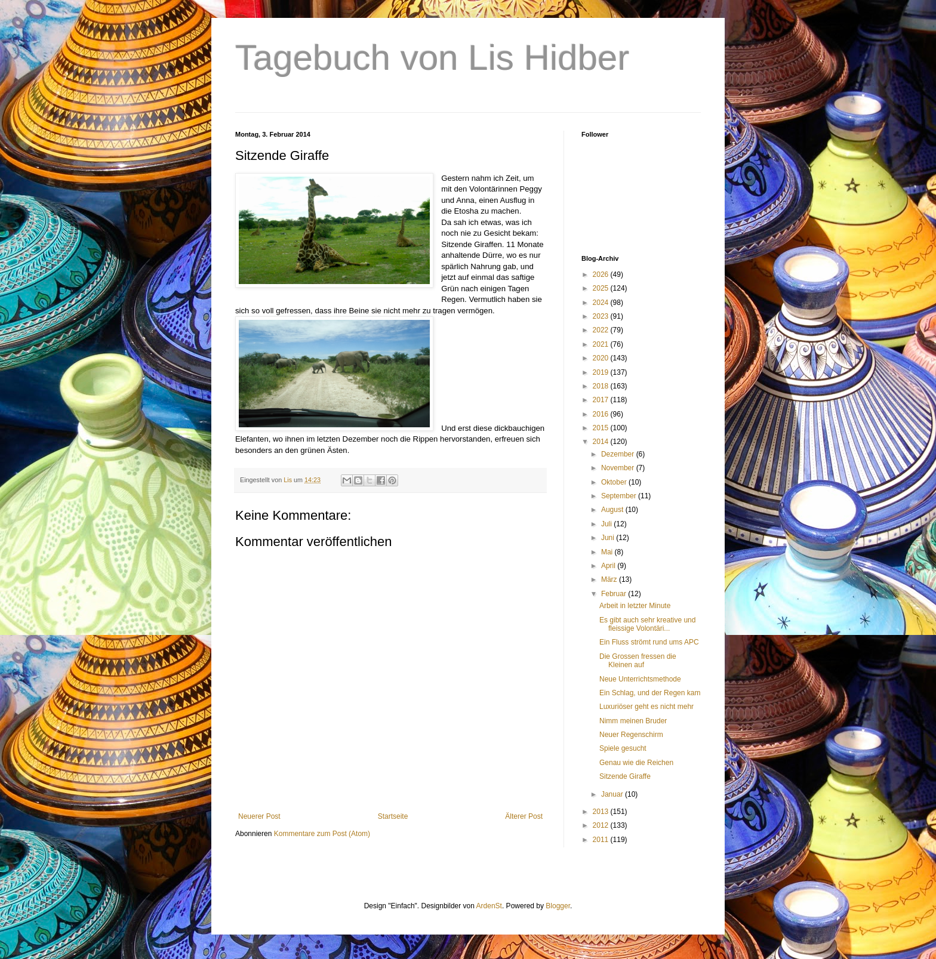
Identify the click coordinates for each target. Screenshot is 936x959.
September (619, 496)
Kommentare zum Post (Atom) (322, 834)
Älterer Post (524, 816)
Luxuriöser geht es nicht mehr (646, 706)
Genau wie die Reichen (636, 762)
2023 (602, 316)
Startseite (393, 816)
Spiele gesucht (622, 748)
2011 (602, 839)
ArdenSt (489, 906)
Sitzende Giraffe (625, 776)
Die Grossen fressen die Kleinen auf (637, 660)
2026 (602, 274)
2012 (602, 825)
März (610, 579)
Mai (608, 552)
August (613, 509)
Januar (613, 794)
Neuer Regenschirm (631, 734)
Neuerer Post (259, 816)
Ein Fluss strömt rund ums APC (649, 642)
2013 (602, 811)
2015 (602, 428)
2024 (602, 302)
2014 (602, 441)
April (609, 566)
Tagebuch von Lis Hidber (432, 58)
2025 (602, 288)
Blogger (558, 906)
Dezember (618, 454)
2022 (602, 330)
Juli (607, 524)
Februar (614, 594)
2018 (602, 386)
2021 (602, 344)
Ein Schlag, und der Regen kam (649, 693)
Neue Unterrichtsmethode (640, 679)
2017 (602, 400)
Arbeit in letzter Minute (634, 606)
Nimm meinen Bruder (633, 721)
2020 (602, 358)
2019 (602, 372)
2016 (602, 414)
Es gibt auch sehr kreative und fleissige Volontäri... (647, 624)
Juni (608, 538)
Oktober (615, 482)
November (618, 468)
